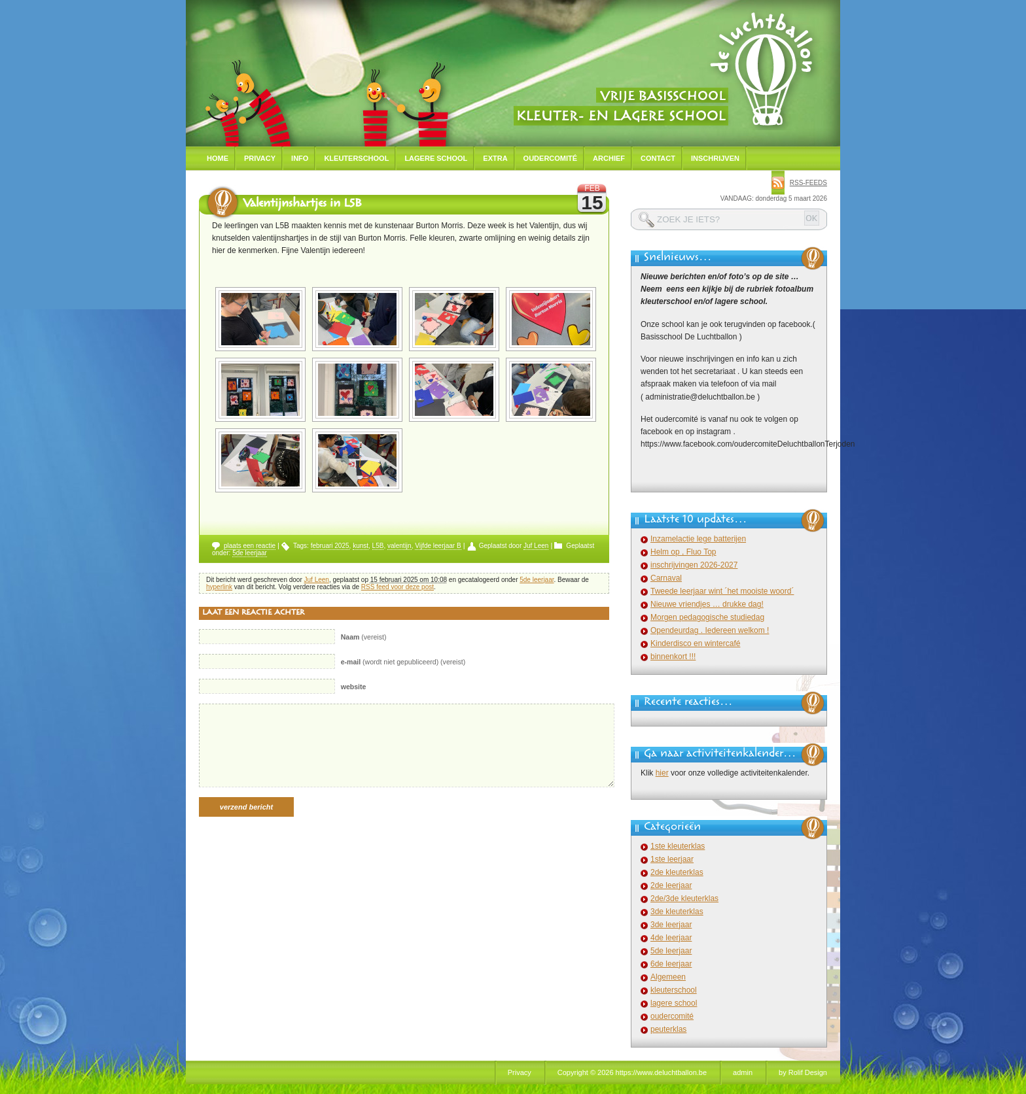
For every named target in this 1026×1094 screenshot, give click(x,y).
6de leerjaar (671, 963)
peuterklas (668, 1029)
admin (742, 1072)
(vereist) (364, 637)
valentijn (399, 545)
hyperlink (219, 586)
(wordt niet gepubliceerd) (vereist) (403, 662)
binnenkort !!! (673, 656)
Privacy (259, 158)
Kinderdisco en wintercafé (695, 643)
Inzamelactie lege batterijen (698, 538)
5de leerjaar (249, 552)
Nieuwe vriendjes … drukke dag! (707, 604)
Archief (609, 158)
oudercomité (672, 1016)
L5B (378, 545)
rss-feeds (808, 182)
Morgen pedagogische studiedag (707, 617)
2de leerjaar (671, 885)
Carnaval (666, 578)
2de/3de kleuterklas (684, 898)
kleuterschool (673, 990)
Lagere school (435, 158)
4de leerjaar (671, 937)
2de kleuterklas (676, 872)
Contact (658, 158)
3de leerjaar (671, 924)
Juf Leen (535, 545)
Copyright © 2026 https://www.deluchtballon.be (632, 1072)
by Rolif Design (803, 1072)
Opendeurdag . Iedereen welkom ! (709, 630)
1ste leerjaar (672, 859)
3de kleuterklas (676, 911)
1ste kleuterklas (677, 846)
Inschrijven (715, 158)
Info (299, 158)
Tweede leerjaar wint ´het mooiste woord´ (722, 591)
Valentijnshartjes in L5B (302, 205)
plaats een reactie (249, 545)
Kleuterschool (356, 158)
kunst (360, 545)
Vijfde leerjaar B (438, 545)
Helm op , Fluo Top (683, 551)
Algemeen (668, 977)
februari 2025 (330, 545)
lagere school (673, 1003)
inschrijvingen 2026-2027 (693, 565)
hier (662, 773)
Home (217, 158)
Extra (495, 158)
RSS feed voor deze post (397, 586)
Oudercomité (550, 158)
